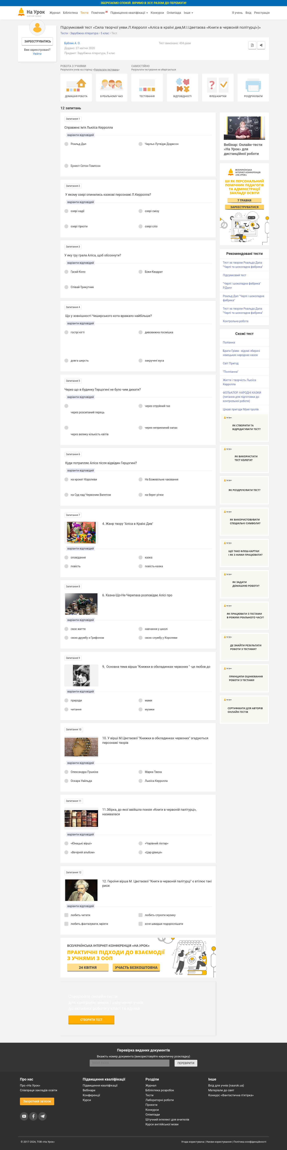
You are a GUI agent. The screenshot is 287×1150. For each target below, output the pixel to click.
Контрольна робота (235, 321)
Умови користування (219, 1141)
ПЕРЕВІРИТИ (186, 1063)
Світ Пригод (230, 363)
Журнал (54, 13)
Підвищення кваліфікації (129, 13)
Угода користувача (192, 1141)
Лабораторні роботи (159, 1100)
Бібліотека (70, 13)
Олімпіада (174, 13)
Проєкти (151, 1105)
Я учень (237, 13)
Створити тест (91, 1019)
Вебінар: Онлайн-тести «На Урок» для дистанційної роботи (243, 149)
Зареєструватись (38, 41)
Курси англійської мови (162, 1124)
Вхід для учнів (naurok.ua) (226, 1085)
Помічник (99, 13)
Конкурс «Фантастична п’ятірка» (231, 1095)
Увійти (37, 53)
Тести (84, 13)
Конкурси (157, 13)
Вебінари (89, 1090)
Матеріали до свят (221, 1090)
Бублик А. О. (72, 43)
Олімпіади (152, 1114)
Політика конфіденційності (250, 1141)
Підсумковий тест (234, 275)
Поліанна (229, 342)
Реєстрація (262, 13)
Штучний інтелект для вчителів (167, 1119)
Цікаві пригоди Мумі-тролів (240, 409)
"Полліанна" (230, 371)
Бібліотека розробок (159, 1090)
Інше (188, 13)
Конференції (91, 1095)
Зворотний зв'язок (37, 1101)
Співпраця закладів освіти (38, 1090)
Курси (87, 1100)
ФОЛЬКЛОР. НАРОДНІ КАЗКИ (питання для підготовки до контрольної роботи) (242, 397)
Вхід (249, 13)
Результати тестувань (106, 69)
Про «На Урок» (30, 1085)
